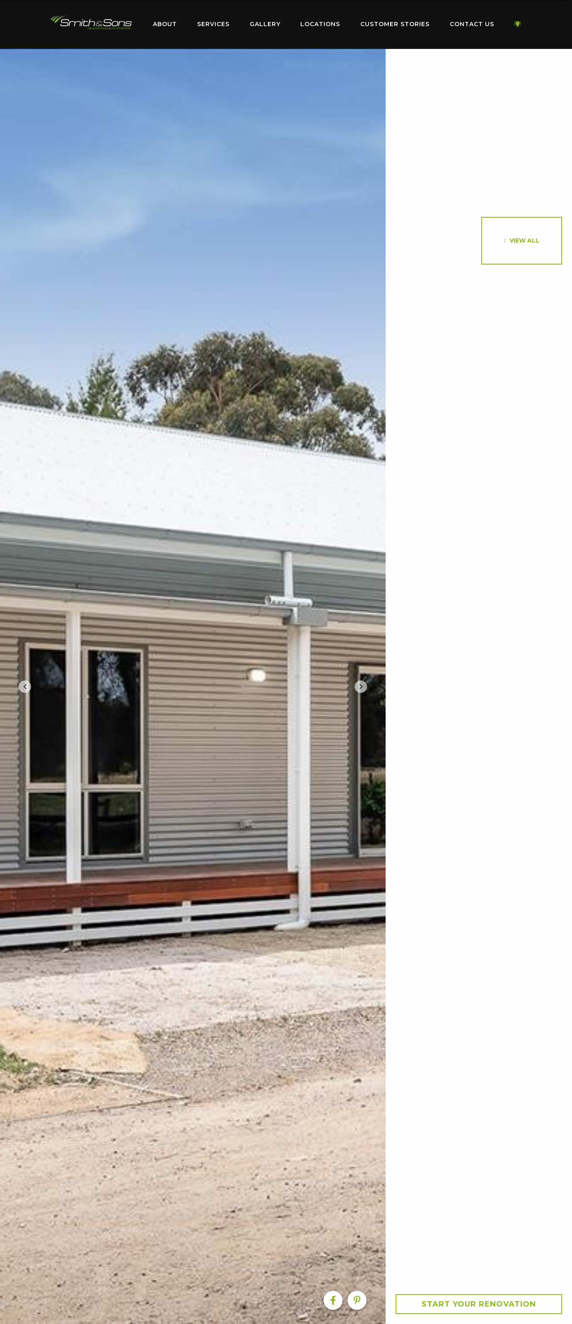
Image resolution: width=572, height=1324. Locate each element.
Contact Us (472, 24)
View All (524, 240)
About (165, 24)
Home (91, 22)
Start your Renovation (479, 1304)
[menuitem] (91, 24)
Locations (320, 24)
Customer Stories (395, 24)
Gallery (265, 24)
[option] (193, 686)
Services (213, 24)
